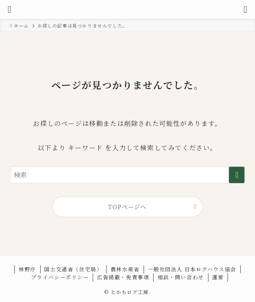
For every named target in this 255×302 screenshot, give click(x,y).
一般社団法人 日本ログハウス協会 (192, 269)
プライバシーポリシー (60, 277)
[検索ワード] (127, 175)
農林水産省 (125, 269)
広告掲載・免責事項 (123, 277)
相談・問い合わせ (181, 277)
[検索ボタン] (245, 9)
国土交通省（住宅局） (73, 269)
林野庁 (27, 269)
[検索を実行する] (237, 175)
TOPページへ (127, 206)
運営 (218, 277)
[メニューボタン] (9, 9)
